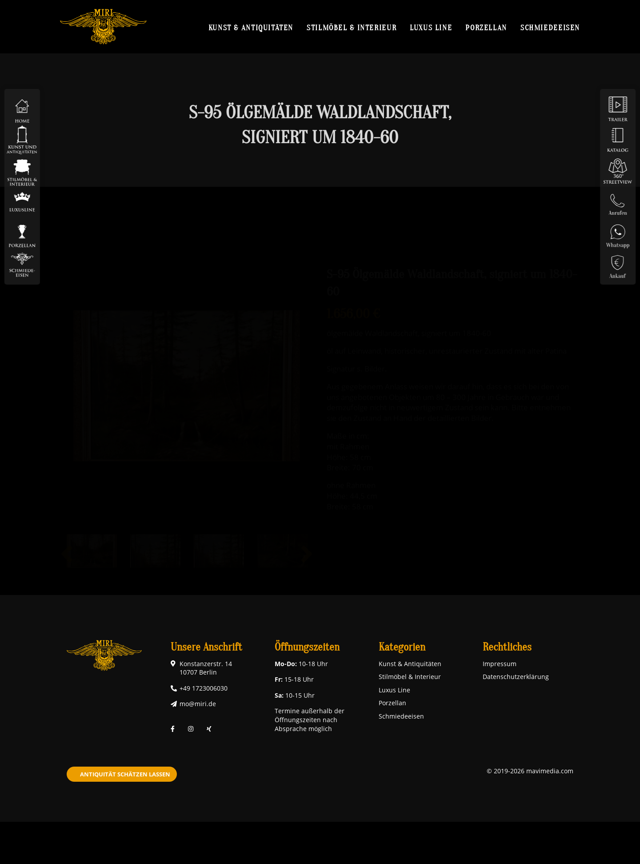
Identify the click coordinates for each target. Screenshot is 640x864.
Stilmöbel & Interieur (351, 28)
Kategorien (402, 647)
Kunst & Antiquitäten (250, 28)
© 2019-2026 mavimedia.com (530, 771)
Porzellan (486, 28)
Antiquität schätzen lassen (125, 774)
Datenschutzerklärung (516, 676)
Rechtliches (507, 647)
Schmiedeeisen (550, 28)
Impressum (499, 663)
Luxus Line (431, 28)
